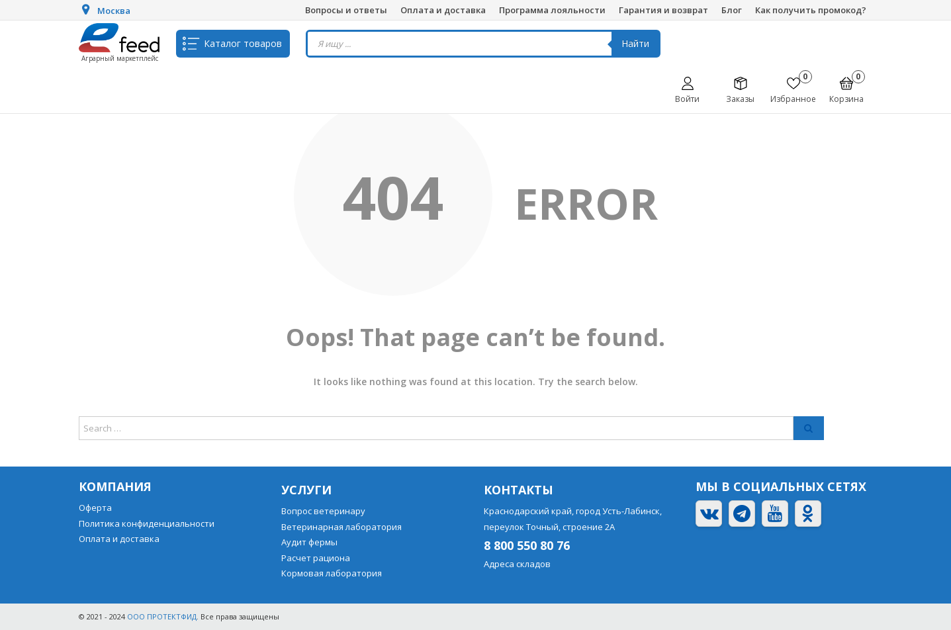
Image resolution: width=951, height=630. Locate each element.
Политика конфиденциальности (146, 523)
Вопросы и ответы (346, 10)
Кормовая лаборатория (331, 573)
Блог (731, 10)
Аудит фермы (309, 542)
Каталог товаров (243, 43)
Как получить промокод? (810, 10)
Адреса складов (517, 564)
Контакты (518, 490)
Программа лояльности (552, 10)
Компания (115, 486)
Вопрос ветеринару (323, 511)
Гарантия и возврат (663, 10)
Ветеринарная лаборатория (341, 527)
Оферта (95, 508)
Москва (113, 11)
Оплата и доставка (443, 10)
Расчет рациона (315, 558)
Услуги (306, 490)
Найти (636, 43)
